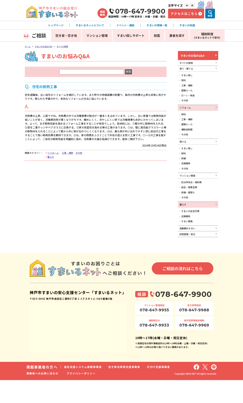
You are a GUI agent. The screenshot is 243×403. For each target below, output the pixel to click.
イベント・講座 (125, 25)
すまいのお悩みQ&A (43, 46)
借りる (183, 153)
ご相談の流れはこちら (182, 291)
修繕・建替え (189, 209)
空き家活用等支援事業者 (124, 390)
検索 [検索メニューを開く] (210, 16)
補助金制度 (188, 139)
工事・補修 (67, 152)
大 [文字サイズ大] (192, 5)
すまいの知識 (187, 25)
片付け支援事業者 (158, 390)
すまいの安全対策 (192, 231)
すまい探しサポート (131, 35)
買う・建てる (187, 71)
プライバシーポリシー (81, 396)
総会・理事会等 (191, 204)
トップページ (55, 25)
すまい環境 (188, 242)
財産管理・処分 (189, 256)
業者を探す (177, 35)
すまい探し (188, 78)
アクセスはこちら (184, 13)
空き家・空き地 (66, 35)
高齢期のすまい (189, 250)
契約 (184, 84)
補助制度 (207, 35)
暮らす (50, 156)
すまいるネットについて (90, 25)
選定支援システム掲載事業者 (83, 390)
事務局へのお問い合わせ (42, 396)
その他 (78, 152)
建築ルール (188, 95)
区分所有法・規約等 (193, 198)
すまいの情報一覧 (157, 25)
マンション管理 (97, 35)
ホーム (28, 46)
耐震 (157, 35)
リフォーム (53, 152)
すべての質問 (62, 46)
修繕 (184, 171)
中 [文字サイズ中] (187, 5)
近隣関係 (187, 177)
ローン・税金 (189, 101)
